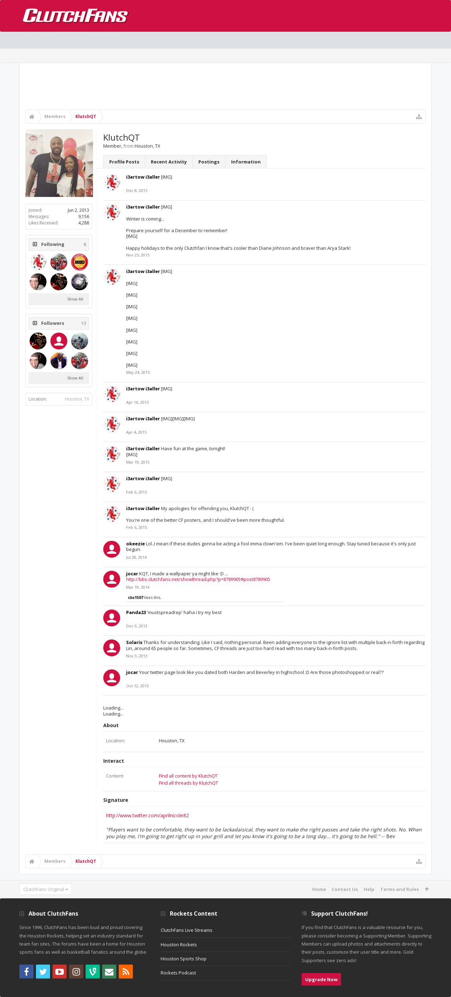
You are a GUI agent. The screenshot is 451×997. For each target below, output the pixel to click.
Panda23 (136, 612)
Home (319, 889)
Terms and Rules (399, 889)
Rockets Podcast (178, 973)
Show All (75, 299)
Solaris (134, 642)
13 (83, 323)
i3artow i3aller (143, 177)
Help (369, 889)
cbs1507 (135, 597)
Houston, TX (77, 399)
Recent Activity (169, 162)
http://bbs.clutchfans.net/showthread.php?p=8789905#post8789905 (198, 579)
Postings (209, 162)
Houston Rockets (179, 944)
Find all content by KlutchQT (188, 776)
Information (246, 162)
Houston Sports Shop (183, 958)
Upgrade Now (321, 979)
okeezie (135, 543)
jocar (132, 573)
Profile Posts (124, 162)
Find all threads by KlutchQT (188, 783)
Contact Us (345, 889)
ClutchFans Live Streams (186, 930)
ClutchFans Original (43, 889)
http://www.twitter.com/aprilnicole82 (147, 815)
